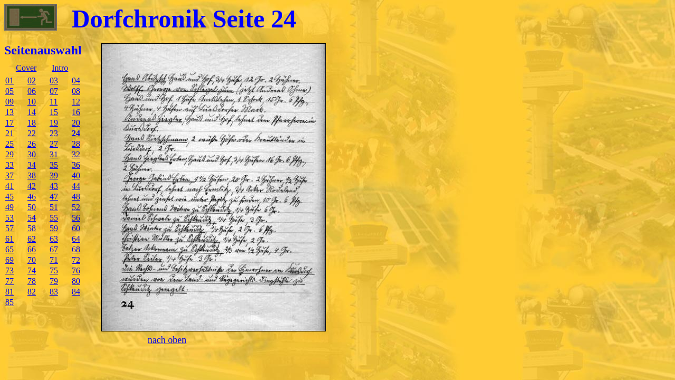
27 (54, 143)
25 (9, 143)
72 (76, 259)
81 (9, 291)
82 (31, 291)
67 (54, 249)
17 (9, 122)
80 (76, 281)
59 (54, 228)
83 (54, 291)
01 (9, 80)
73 (9, 270)
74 (31, 270)
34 (31, 164)
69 (9, 259)
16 (76, 112)
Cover (26, 67)
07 (54, 91)
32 (76, 154)
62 (31, 238)
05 (9, 91)
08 (76, 91)
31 (54, 154)
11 (53, 101)
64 (76, 238)
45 (9, 196)
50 (31, 207)
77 (9, 281)
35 (54, 164)
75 (54, 270)
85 (9, 302)
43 (54, 186)
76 (76, 270)
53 (9, 217)
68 (76, 249)
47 (54, 196)
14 (31, 112)
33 (9, 164)
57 (9, 228)
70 (31, 259)
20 (76, 122)
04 (76, 80)
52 (76, 207)
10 (31, 101)
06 (31, 91)
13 (9, 112)
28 (76, 143)
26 (31, 143)
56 (76, 217)
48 (76, 196)
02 (31, 80)
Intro (60, 67)
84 (76, 291)
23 (54, 133)
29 (9, 154)
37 (9, 175)
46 (31, 196)
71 (54, 259)
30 (31, 154)
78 (31, 281)
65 (9, 249)
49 (9, 207)
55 (54, 217)
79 (54, 281)
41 (9, 186)
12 (76, 101)
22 (31, 133)
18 (31, 122)
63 (54, 238)
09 (9, 101)
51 (54, 207)
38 (31, 175)
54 (31, 217)
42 (31, 186)
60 (76, 228)
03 (54, 80)
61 (9, 238)
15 (54, 112)
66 (31, 249)
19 (54, 122)
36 (76, 164)
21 (9, 133)
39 (54, 175)
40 (76, 175)
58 (31, 228)
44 (76, 186)
